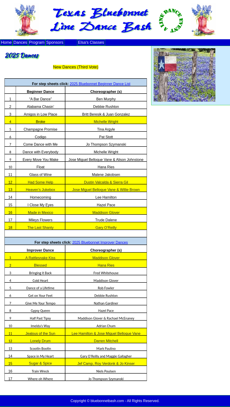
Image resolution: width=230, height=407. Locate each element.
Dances (20, 42)
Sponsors (54, 42)
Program (36, 42)
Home (6, 42)
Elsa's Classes (91, 42)
